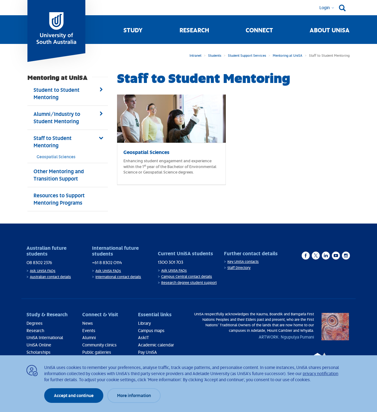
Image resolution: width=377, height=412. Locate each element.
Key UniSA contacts (243, 261)
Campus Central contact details (186, 276)
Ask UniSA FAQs (42, 270)
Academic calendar (156, 345)
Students (214, 55)
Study (133, 30)
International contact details (118, 276)
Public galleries (96, 352)
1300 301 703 (170, 262)
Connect (259, 30)
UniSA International (45, 337)
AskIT (143, 337)
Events (88, 330)
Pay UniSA (147, 352)
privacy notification (320, 373)
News (87, 323)
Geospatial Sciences (56, 156)
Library (144, 323)
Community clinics (99, 345)
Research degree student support (189, 282)
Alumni (89, 337)
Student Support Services (247, 55)
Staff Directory (239, 267)
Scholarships (39, 352)
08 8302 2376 (39, 262)
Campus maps (151, 330)
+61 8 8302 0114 (107, 262)
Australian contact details (50, 276)
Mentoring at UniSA (287, 55)
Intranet (195, 55)
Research (194, 30)
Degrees (35, 323)
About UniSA (330, 30)
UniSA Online (39, 345)
